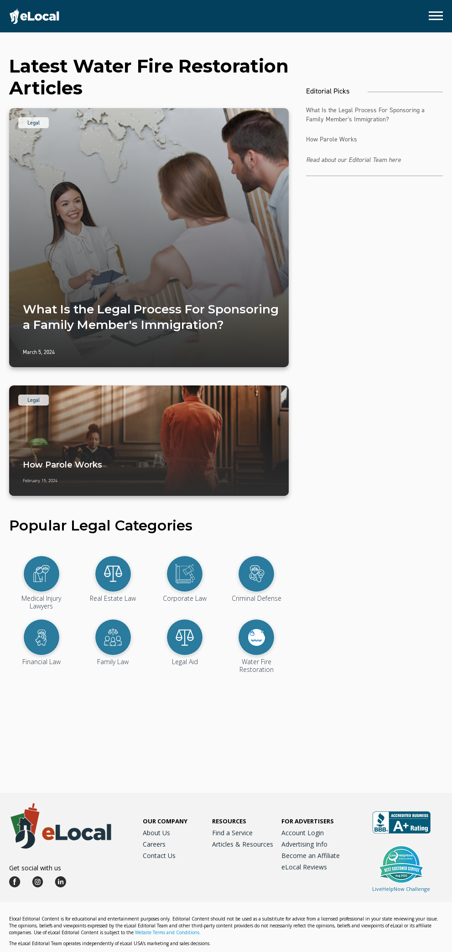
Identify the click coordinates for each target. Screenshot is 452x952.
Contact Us (159, 855)
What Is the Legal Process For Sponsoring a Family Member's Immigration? (365, 115)
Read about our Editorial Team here (353, 160)
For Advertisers (307, 821)
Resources (229, 821)
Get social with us (35, 868)
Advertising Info (304, 844)
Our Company (165, 821)
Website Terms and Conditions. (168, 932)
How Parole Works (331, 139)
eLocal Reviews (304, 867)
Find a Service (232, 832)
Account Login (302, 832)
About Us (156, 832)
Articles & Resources (242, 844)
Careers (154, 844)
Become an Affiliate (310, 855)
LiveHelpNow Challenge (401, 888)
